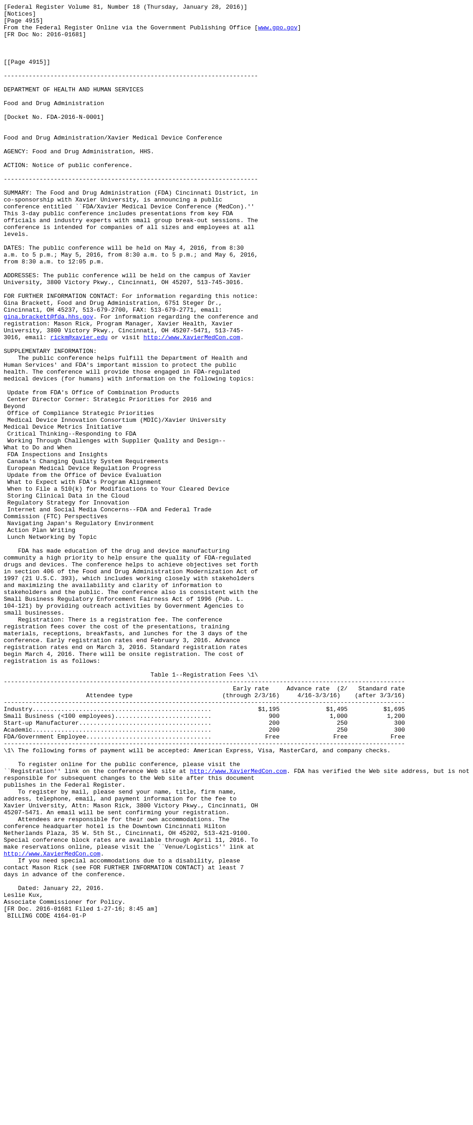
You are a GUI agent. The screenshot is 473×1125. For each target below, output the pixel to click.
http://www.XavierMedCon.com (191, 404)
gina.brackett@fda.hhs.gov (48, 379)
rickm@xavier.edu (78, 404)
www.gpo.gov (278, 32)
